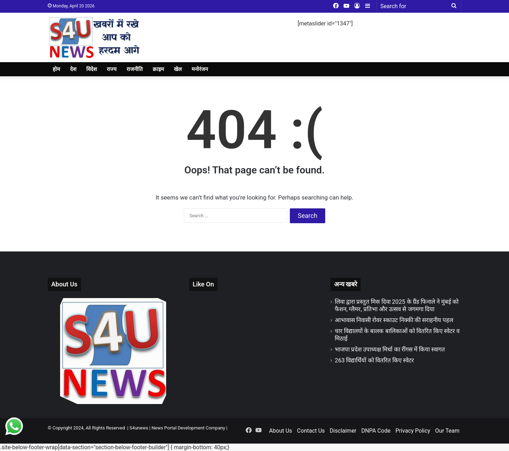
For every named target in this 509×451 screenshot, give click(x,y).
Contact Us (311, 430)
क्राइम (158, 69)
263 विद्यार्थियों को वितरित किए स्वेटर (374, 360)
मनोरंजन (200, 69)
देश (73, 69)
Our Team (447, 430)
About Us (280, 430)
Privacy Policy (413, 430)
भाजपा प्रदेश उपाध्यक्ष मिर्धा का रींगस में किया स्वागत (390, 349)
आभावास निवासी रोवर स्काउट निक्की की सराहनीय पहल (394, 320)
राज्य (112, 69)
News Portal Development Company (188, 428)
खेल (178, 69)
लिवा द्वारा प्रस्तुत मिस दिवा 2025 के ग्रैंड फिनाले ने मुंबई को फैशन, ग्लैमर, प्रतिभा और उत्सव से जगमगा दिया (397, 305)
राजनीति (135, 69)
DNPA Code (375, 430)
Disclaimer (343, 430)
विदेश (91, 69)
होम (56, 69)
